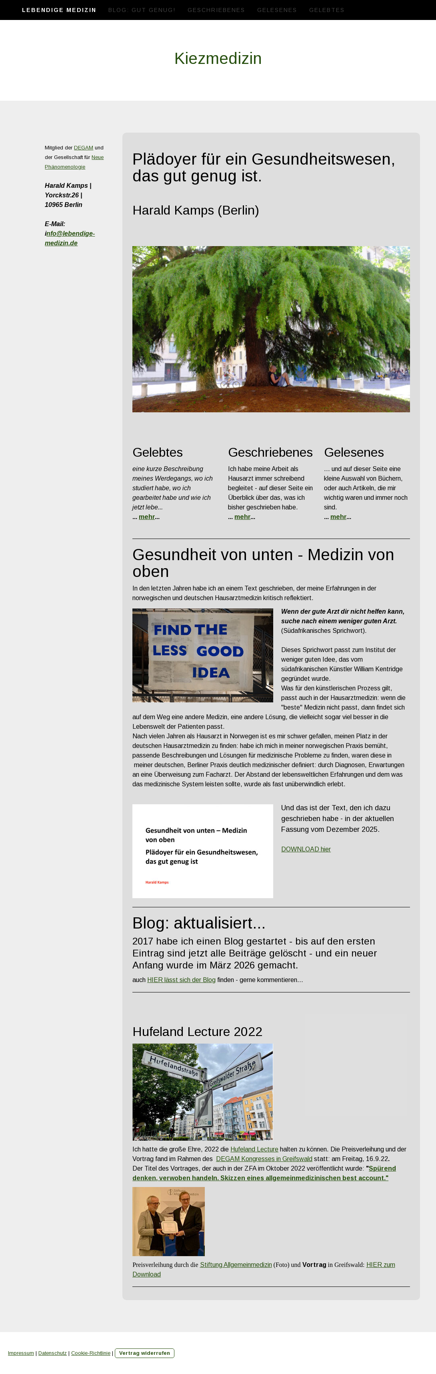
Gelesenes (277, 10)
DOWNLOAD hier (306, 849)
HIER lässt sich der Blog (181, 979)
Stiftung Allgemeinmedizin (236, 1264)
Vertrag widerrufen (144, 1353)
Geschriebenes (216, 10)
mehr (147, 516)
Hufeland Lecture (254, 1149)
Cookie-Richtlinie (90, 1353)
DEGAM (83, 148)
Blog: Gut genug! (142, 10)
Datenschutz (52, 1353)
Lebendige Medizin (59, 10)
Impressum (21, 1353)
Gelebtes (327, 10)
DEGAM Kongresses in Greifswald (264, 1158)
